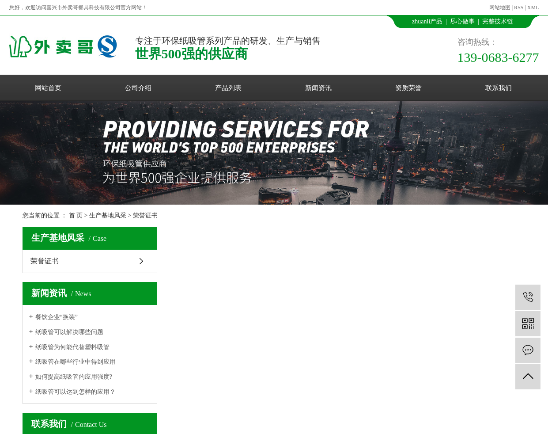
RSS (518, 7)
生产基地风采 (107, 215)
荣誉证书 (145, 215)
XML (533, 7)
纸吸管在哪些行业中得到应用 (75, 361)
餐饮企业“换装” (56, 317)
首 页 (76, 215)
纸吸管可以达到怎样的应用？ (75, 391)
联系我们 (498, 87)
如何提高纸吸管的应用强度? (73, 376)
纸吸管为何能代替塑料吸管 (72, 347)
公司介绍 (138, 87)
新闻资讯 (318, 87)
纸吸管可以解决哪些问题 (69, 332)
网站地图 (499, 7)
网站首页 (48, 87)
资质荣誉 (408, 87)
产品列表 (228, 87)
